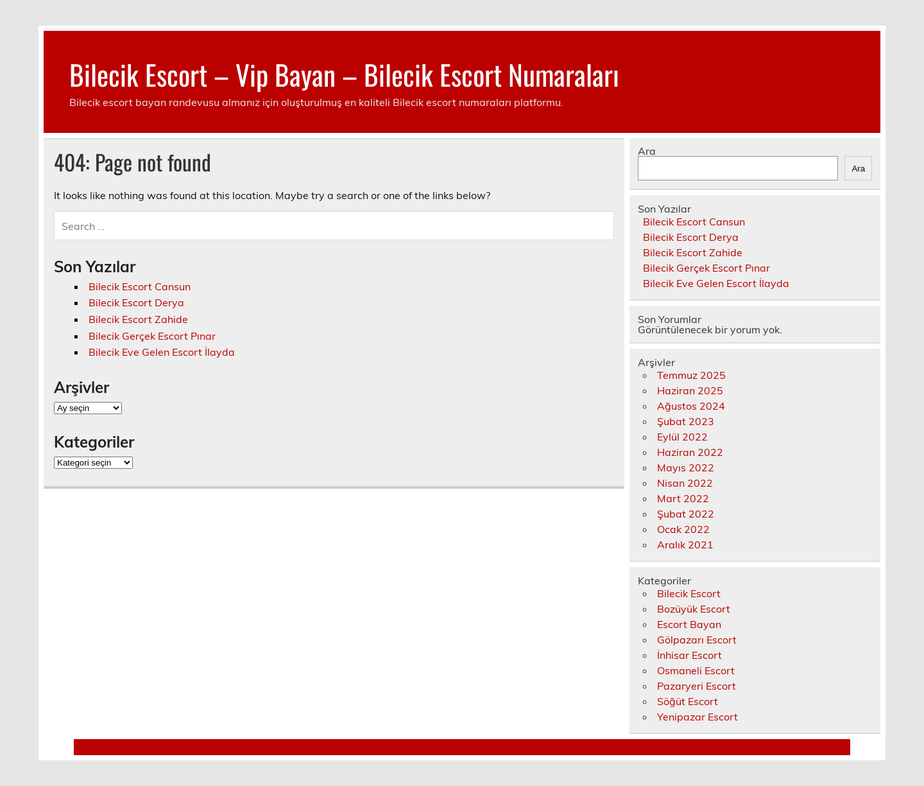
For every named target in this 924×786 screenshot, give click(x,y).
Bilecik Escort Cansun (140, 286)
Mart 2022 (683, 498)
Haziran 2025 (690, 390)
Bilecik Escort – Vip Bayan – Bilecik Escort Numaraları (344, 73)
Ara (647, 150)
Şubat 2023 (685, 421)
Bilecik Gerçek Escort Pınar (152, 335)
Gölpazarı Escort (697, 639)
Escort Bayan (689, 624)
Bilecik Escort (689, 593)
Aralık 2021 (685, 544)
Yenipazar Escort (697, 716)
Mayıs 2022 (685, 467)
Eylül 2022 (682, 436)
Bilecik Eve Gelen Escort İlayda (162, 351)
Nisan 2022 (685, 482)
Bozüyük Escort (693, 608)
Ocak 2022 (683, 529)
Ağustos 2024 (691, 405)
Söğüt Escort (687, 701)
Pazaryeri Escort (696, 685)
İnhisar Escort (689, 655)
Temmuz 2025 (691, 375)
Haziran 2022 (690, 452)
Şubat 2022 (685, 513)
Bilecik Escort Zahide (138, 319)
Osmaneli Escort (696, 670)
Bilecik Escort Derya (136, 302)
